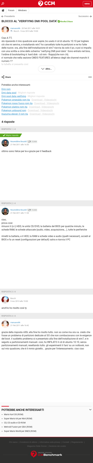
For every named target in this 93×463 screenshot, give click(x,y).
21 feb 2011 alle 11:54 (19, 213)
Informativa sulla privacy (50, 442)
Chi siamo (13, 442)
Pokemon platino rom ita (14, 106)
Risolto (63, 21)
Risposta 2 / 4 (8, 203)
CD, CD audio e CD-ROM (15, 422)
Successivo (83, 16)
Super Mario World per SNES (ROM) (20, 431)
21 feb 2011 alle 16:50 (19, 144)
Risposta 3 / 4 (8, 291)
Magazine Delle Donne (37, 446)
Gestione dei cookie (57, 446)
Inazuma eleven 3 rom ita (14, 114)
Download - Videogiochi (44, 99)
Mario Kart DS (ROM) (13, 414)
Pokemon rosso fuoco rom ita (17, 103)
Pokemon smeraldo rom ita (15, 99)
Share (8, 77)
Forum (11, 10)
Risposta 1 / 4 (8, 129)
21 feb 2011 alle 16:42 (19, 325)
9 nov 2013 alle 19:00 (29, 31)
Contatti (66, 442)
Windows (22, 10)
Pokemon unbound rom (13, 110)
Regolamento (77, 442)
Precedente (9, 16)
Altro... (48, 69)
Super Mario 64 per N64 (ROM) (18, 418)
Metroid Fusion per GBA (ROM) (18, 427)
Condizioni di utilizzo (28, 442)
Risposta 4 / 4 (8, 316)
